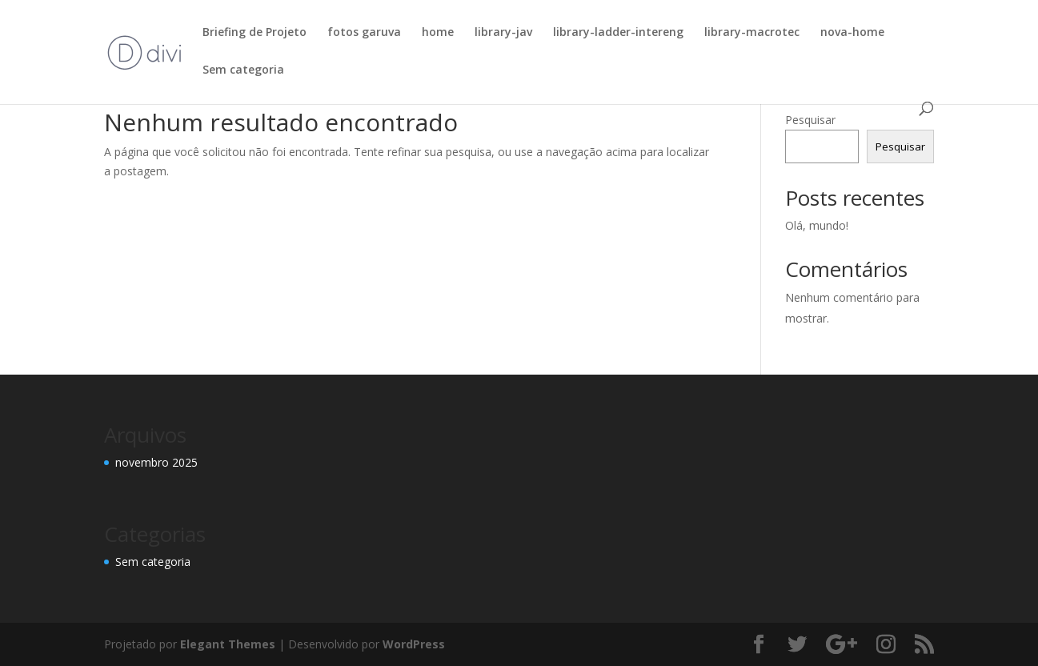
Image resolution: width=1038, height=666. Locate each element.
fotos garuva (364, 32)
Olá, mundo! (816, 225)
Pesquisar (810, 119)
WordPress (414, 644)
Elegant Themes (227, 644)
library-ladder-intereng (618, 32)
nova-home (852, 32)
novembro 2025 (156, 462)
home (438, 32)
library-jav (503, 32)
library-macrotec (752, 32)
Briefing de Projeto (254, 32)
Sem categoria (243, 70)
